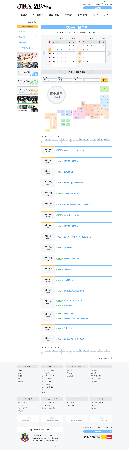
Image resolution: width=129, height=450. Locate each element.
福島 (104, 105)
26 (63, 142)
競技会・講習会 (54, 15)
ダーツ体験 (68, 248)
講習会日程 (22, 37)
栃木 (102, 108)
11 (81, 139)
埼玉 (99, 111)
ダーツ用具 (45, 392)
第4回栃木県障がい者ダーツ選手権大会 (77, 204)
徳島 (67, 124)
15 (94, 139)
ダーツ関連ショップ (97, 402)
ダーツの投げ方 (46, 378)
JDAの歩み (21, 373)
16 (98, 139)
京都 (74, 111)
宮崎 (54, 122)
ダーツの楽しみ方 (47, 389)
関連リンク (94, 408)
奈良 (79, 115)
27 (67, 142)
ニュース (95, 15)
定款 (19, 378)
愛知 (87, 115)
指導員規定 (21, 405)
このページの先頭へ (104, 358)
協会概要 (24, 15)
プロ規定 (93, 373)
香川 (67, 121)
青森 (104, 96)
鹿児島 (53, 127)
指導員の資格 (82, 15)
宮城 (106, 102)
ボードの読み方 (46, 381)
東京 (102, 115)
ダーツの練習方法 (47, 387)
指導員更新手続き (23, 408)
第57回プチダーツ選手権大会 (74, 150)
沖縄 (47, 130)
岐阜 (87, 110)
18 (105, 139)
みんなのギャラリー (52, 399)
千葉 (106, 116)
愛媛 (63, 121)
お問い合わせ (108, 4)
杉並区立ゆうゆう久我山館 (73, 300)
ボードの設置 (46, 384)
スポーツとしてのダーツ (49, 370)
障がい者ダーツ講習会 (71, 215)
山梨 (97, 115)
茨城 (106, 110)
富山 (87, 105)
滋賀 (81, 111)
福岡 (53, 115)
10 (77, 139)
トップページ (21, 22)
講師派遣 (20, 411)
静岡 (92, 116)
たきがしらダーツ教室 (71, 258)
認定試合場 (70, 376)
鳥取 (67, 111)
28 (79, 61)
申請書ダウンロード (88, 4)
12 (84, 139)
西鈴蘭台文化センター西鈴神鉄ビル (76, 318)
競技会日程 (22, 31)
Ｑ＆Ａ (106, 15)
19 (108, 139)
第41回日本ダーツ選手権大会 (74, 339)
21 (46, 142)
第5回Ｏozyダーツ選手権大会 (74, 183)
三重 (83, 116)
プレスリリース (71, 402)
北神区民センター (70, 280)
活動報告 (20, 381)
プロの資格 (68, 15)
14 (79, 53)
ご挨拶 (20, 370)
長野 (92, 110)
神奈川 (97, 118)
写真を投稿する (46, 405)
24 (56, 142)
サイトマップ (99, 4)
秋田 (102, 99)
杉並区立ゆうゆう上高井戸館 (74, 291)
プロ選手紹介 (95, 381)
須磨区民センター (70, 269)
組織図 (20, 376)
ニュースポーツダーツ (71, 193)
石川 (83, 104)
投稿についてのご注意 (48, 408)
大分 (54, 118)
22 (49, 142)
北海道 (104, 88)
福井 (81, 108)
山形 (102, 102)
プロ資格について (96, 370)
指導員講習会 (68, 172)
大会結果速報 (70, 405)
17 (101, 139)
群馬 (97, 108)
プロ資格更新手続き (97, 376)
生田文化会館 (68, 328)
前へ (42, 139)
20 (43, 142)
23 (53, 142)
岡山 (67, 115)
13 (88, 139)
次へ (70, 142)
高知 (63, 124)
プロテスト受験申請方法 (98, 378)
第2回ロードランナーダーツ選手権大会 (77, 237)
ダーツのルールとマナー (49, 376)
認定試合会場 (22, 42)
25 (60, 142)
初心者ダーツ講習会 (71, 161)
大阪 (74, 115)
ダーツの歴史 (46, 373)
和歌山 (77, 118)
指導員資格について (24, 402)
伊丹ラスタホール (70, 314)
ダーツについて (38, 15)
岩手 (106, 99)
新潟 (95, 105)
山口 (59, 111)
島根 (63, 111)
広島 (63, 115)
